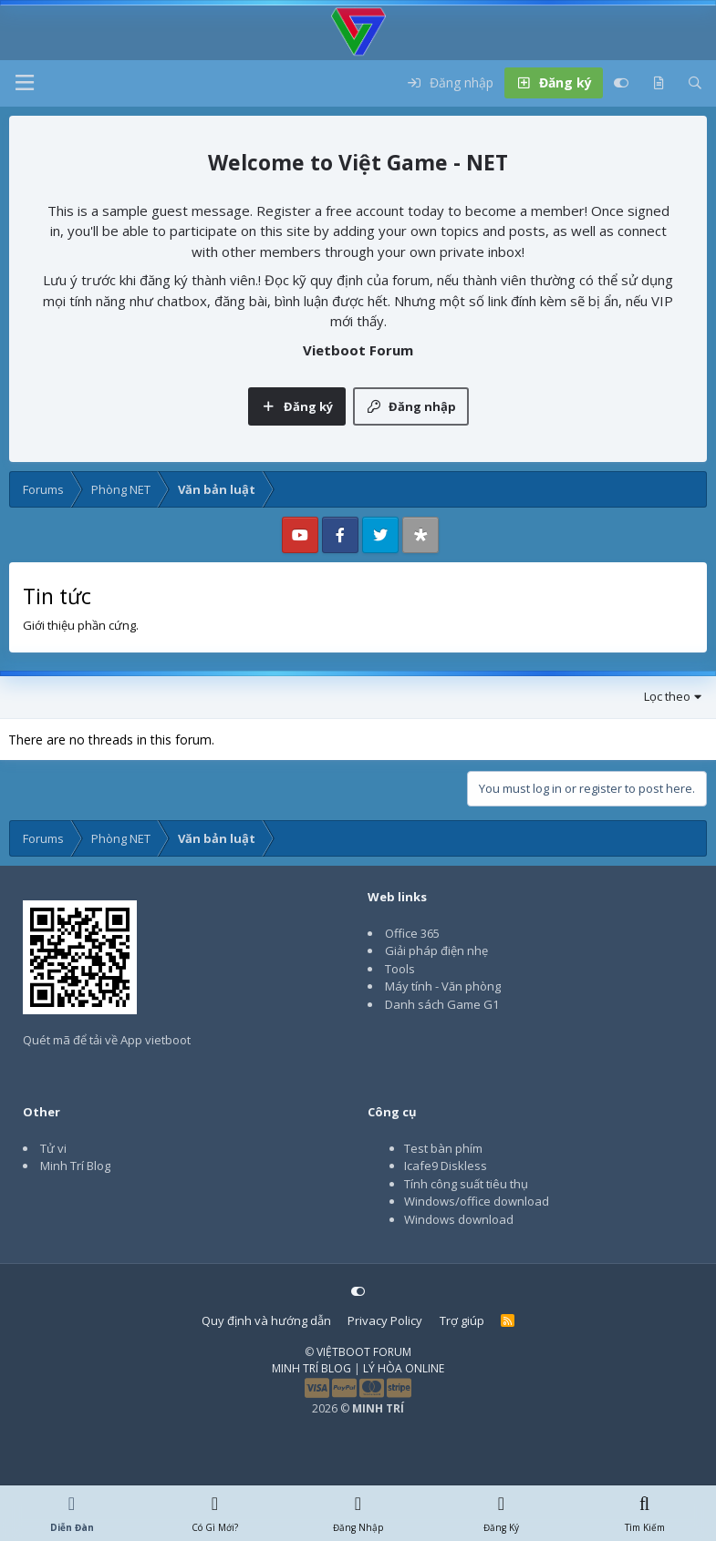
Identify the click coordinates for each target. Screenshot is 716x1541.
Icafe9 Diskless (445, 1165)
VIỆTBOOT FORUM (363, 1352)
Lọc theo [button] (667, 696)
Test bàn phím (443, 1148)
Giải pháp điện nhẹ (436, 950)
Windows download (459, 1219)
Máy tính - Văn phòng (443, 986)
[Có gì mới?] (658, 83)
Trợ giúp (462, 1320)
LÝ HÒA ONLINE (403, 1368)
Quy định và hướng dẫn (266, 1320)
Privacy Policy (385, 1320)
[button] (25, 83)
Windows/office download (476, 1201)
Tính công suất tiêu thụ (466, 1184)
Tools (400, 969)
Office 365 (412, 933)
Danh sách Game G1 (442, 1004)
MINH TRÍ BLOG (311, 1368)
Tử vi (53, 1148)
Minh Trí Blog (75, 1165)
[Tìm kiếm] (695, 83)
